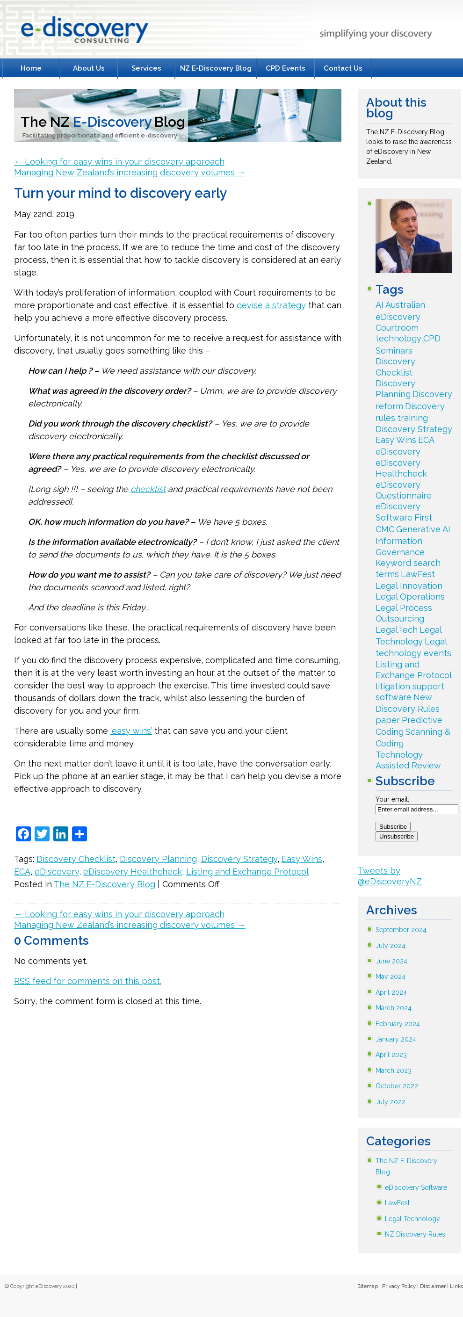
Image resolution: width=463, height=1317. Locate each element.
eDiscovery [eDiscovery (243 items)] (398, 451)
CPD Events (285, 68)
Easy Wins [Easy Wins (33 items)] (396, 440)
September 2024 (401, 929)
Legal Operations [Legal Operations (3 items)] (410, 596)
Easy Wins (302, 859)
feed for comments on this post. (87, 981)
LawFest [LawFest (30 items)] (418, 574)
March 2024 (394, 1008)
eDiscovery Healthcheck (132, 871)
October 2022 (397, 1086)
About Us (89, 68)
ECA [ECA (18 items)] (426, 440)
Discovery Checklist (76, 859)
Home (31, 68)
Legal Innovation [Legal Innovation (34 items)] (409, 586)
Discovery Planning (158, 859)
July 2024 (390, 945)
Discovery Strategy (239, 859)
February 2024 (398, 1024)
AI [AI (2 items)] (379, 305)
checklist (148, 489)
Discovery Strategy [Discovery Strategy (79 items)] (414, 429)
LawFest (397, 1203)
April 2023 (391, 1054)
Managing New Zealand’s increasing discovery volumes (130, 172)
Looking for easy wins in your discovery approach (119, 161)
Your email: (392, 799)
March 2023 (394, 1070)
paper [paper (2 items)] (388, 720)
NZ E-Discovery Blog (216, 68)
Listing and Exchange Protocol (247, 871)
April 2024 (391, 992)
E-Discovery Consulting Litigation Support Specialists (82, 32)
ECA (22, 871)
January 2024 (396, 1039)
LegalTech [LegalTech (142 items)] (397, 630)
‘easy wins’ (131, 731)
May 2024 (390, 976)
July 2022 (390, 1102)
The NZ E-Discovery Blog (104, 884)
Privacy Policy (399, 1286)
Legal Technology (412, 1219)
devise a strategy (271, 305)
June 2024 (391, 961)
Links (456, 1286)
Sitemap (367, 1286)
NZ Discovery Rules (415, 1234)
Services (146, 68)
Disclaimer (433, 1286)
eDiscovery (57, 871)
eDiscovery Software (416, 1187)
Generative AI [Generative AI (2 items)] (423, 529)
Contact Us (343, 68)
